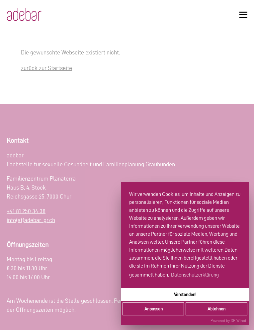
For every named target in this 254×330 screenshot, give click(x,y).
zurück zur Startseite (46, 68)
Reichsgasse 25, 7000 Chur (39, 196)
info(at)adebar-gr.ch (31, 220)
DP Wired (238, 320)
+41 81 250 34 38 (26, 211)
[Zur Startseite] (24, 14)
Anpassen (153, 308)
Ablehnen (216, 308)
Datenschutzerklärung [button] (195, 275)
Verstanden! (185, 294)
